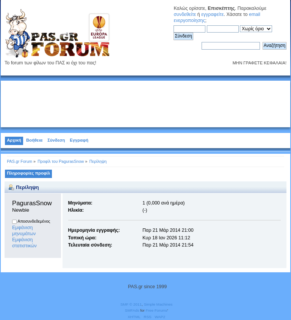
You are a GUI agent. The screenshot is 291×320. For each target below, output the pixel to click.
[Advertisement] (145, 103)
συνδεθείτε (185, 14)
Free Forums (156, 310)
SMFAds (132, 310)
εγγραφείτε (212, 14)
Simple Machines (158, 304)
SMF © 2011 (131, 304)
